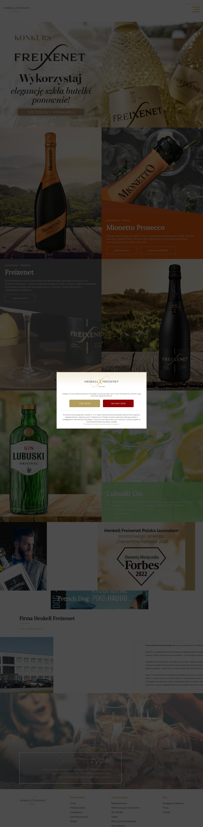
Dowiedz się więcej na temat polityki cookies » (101, 424)
